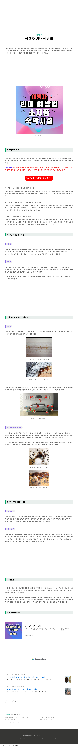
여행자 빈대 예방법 (39, 38)
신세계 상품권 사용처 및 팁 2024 (9, 745)
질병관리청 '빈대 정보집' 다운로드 (39, 178)
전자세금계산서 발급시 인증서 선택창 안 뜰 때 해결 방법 (15, 717)
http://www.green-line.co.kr (14, 686)
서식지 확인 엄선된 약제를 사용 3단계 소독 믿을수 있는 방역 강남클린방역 (29, 679)
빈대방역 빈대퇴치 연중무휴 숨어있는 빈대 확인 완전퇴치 (26, 677)
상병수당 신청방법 (9, 720)
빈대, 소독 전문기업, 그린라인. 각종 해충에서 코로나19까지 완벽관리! (27, 691)
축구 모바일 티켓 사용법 (45, 720)
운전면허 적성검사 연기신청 (46, 717)
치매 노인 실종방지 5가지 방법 (12, 722)
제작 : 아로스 (22, 738)
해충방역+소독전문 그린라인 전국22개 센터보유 (23, 689)
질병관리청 (9, 167)
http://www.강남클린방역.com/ (15, 674)
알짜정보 (39, 35)
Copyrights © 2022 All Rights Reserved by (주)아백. (48, 738)
